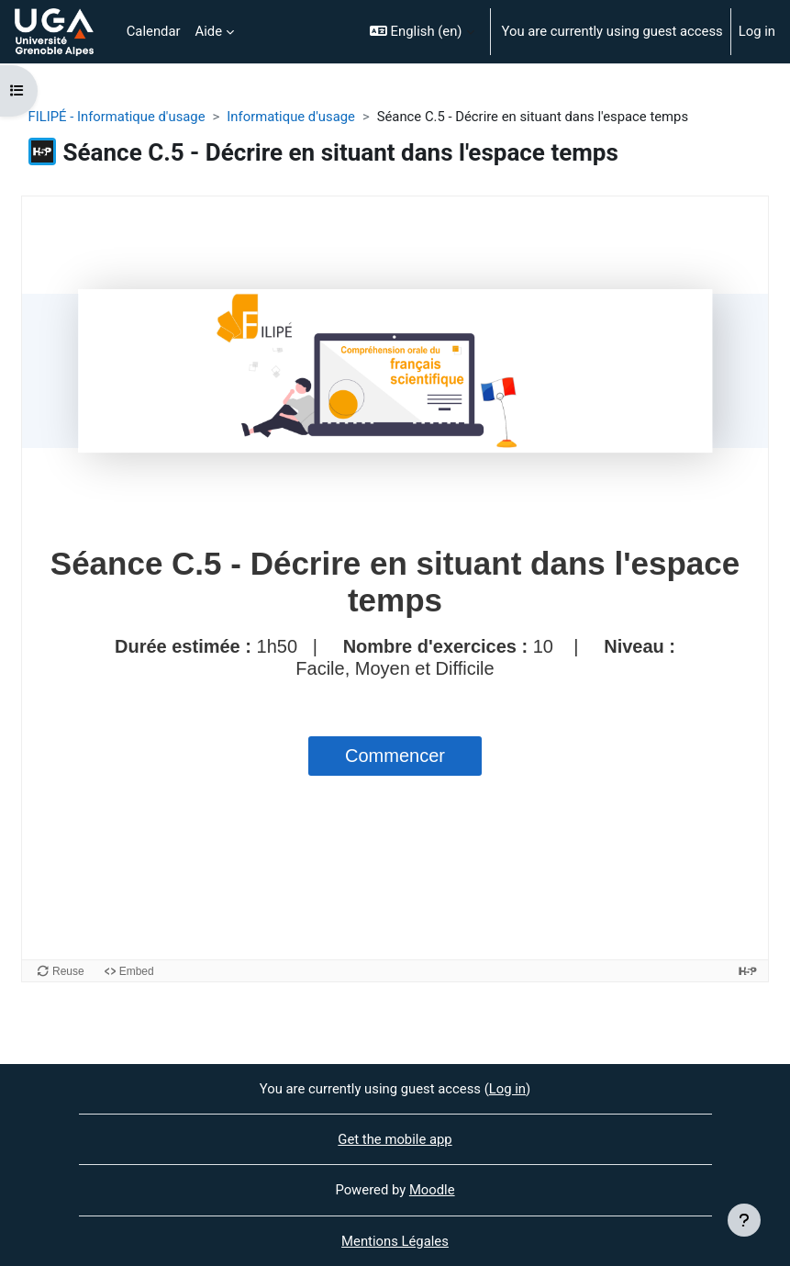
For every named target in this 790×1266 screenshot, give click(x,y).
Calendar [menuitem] (154, 31)
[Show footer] (744, 1220)
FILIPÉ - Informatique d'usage (117, 116)
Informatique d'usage (291, 116)
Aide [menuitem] (209, 31)
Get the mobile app (394, 1139)
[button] (422, 31)
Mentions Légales (395, 1241)
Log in (757, 31)
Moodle (432, 1190)
